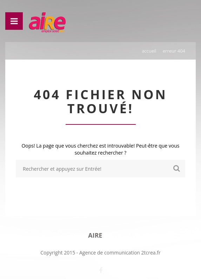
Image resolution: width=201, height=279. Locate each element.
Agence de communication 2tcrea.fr (120, 252)
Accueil (149, 51)
